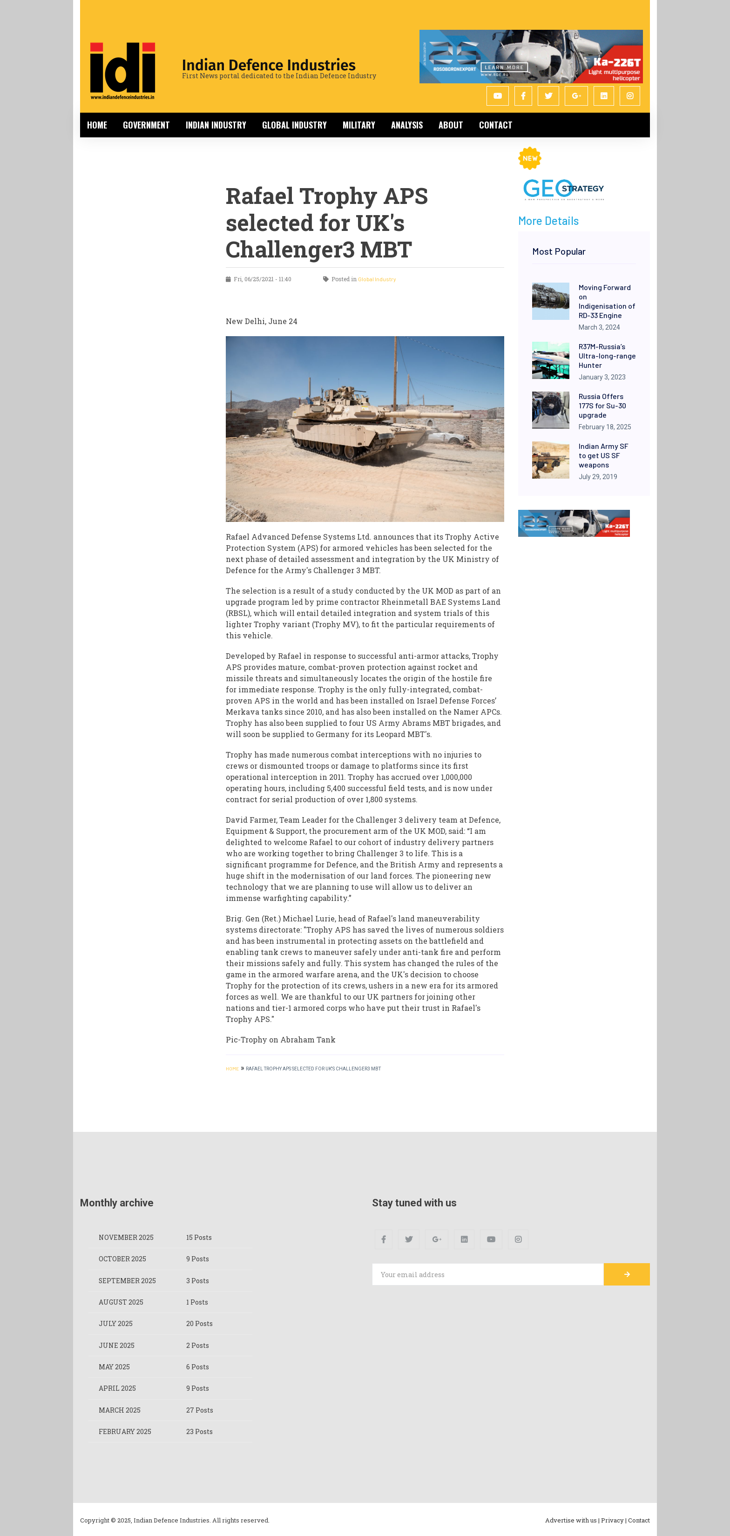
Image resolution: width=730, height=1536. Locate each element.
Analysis (407, 125)
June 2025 (117, 1344)
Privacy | (614, 1519)
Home (97, 125)
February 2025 (125, 1430)
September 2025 (128, 1280)
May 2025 (114, 1365)
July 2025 (116, 1323)
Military (359, 125)
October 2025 (123, 1258)
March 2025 (120, 1408)
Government (146, 125)
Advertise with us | (572, 1519)
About (451, 125)
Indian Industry (216, 125)
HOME (232, 1068)
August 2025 (121, 1301)
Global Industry (294, 125)
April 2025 (117, 1387)
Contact (496, 125)
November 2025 (126, 1237)
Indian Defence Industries (269, 65)
